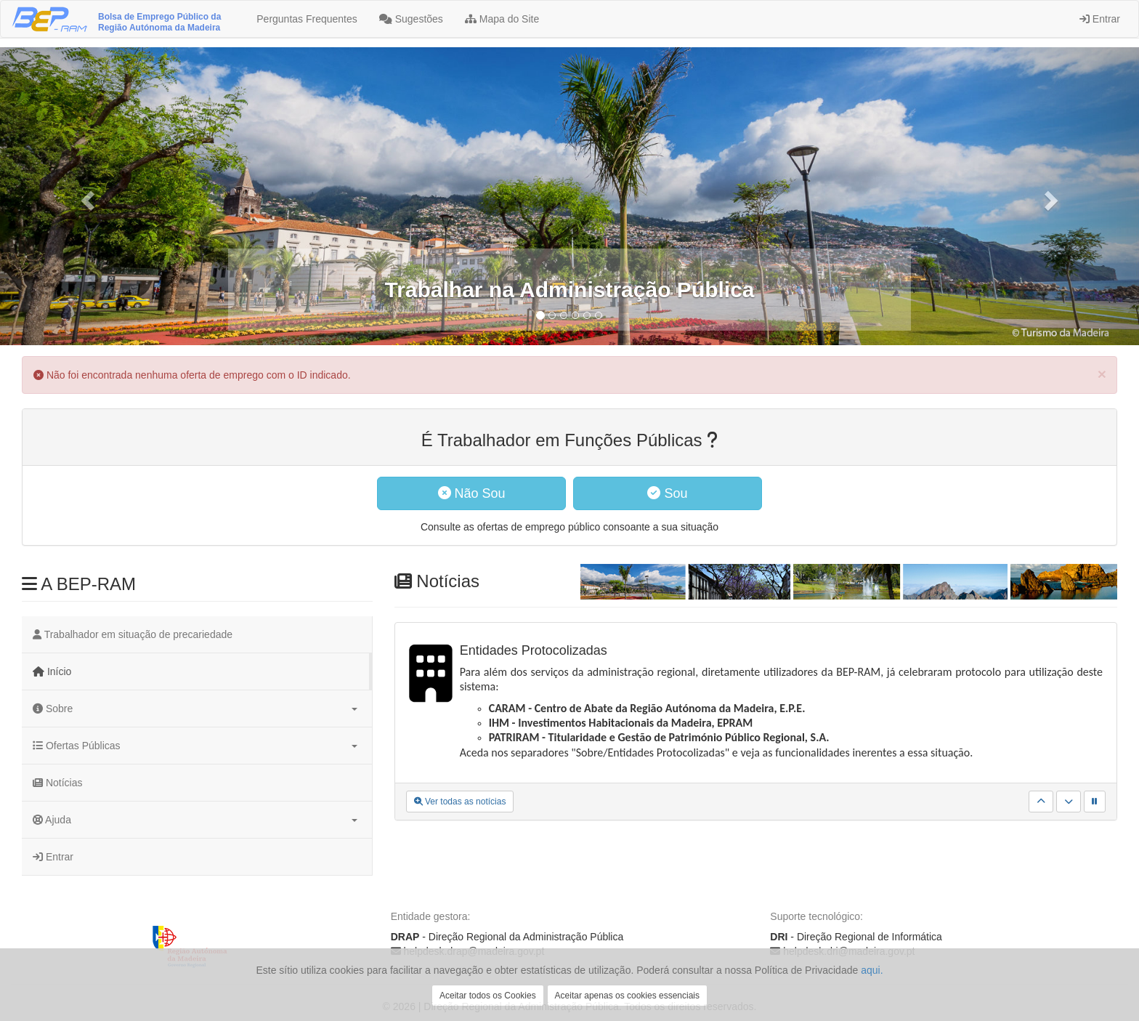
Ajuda (195, 820)
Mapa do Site (502, 19)
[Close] (1102, 374)
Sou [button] (667, 493)
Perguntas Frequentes (305, 19)
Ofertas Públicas (195, 745)
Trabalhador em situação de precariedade (132, 634)
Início (52, 671)
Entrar (1099, 19)
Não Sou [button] (472, 493)
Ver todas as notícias (460, 801)
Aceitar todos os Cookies (487, 995)
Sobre (195, 708)
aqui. (872, 970)
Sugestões (411, 19)
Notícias (57, 782)
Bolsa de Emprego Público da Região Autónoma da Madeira (159, 22)
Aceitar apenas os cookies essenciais (627, 995)
